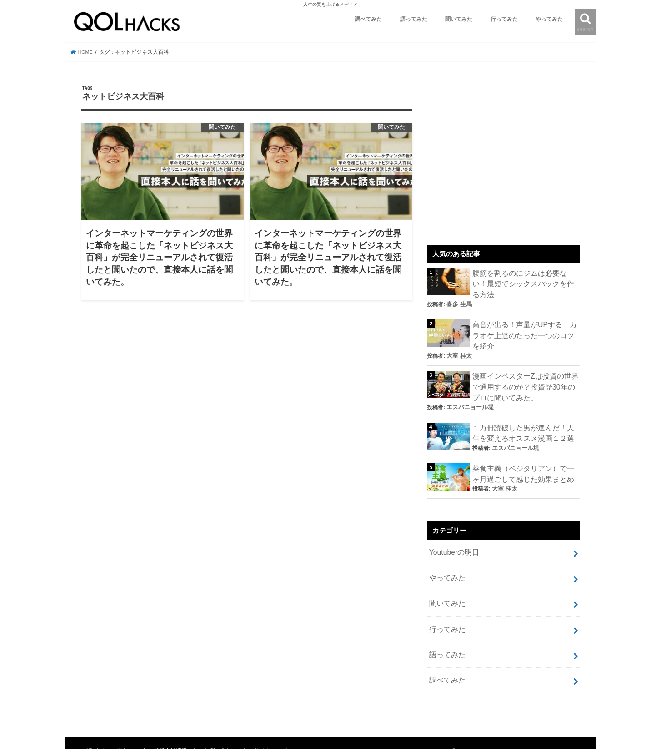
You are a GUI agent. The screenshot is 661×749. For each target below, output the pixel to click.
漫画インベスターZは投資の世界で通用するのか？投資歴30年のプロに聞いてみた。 (525, 371)
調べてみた (368, 19)
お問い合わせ (224, 719)
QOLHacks (509, 719)
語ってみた (413, 19)
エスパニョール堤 (468, 390)
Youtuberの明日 (452, 530)
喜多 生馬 (503, 291)
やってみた (549, 19)
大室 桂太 (458, 341)
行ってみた (504, 19)
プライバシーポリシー (110, 719)
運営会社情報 (173, 719)
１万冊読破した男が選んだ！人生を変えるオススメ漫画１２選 (523, 415)
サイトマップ (275, 719)
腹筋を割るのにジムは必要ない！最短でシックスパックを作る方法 (523, 278)
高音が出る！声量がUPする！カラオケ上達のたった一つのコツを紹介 (524, 321)
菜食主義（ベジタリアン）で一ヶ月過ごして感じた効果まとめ (523, 453)
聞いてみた (458, 19)
